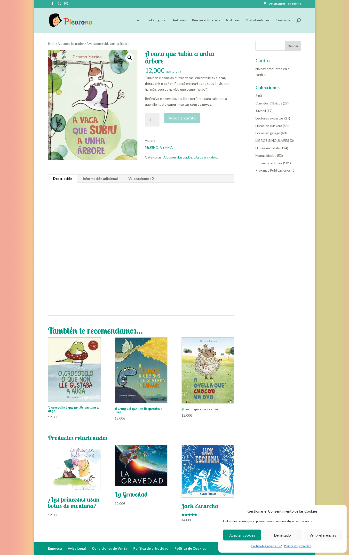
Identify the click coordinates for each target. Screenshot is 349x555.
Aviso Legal (77, 548)
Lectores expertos (269, 118)
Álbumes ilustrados (71, 44)
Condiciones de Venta (109, 548)
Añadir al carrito (182, 118)
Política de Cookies (190, 548)
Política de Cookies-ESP (266, 546)
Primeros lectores (268, 163)
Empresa (55, 548)
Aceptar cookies (242, 535)
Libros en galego (206, 157)
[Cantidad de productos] (152, 120)
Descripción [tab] (62, 178)
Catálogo (154, 20)
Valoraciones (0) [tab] (141, 178)
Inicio (136, 20)
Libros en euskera (268, 126)
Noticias (233, 20)
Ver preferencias (322, 535)
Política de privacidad (297, 546)
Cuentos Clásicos (268, 103)
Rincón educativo (206, 20)
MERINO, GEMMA (159, 147)
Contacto (283, 20)
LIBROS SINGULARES (272, 140)
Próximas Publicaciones (273, 170)
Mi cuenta (294, 3)
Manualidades (265, 155)
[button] (129, 57)
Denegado (282, 535)
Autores (179, 20)
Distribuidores (258, 20)
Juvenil (260, 111)
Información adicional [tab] (100, 178)
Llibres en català (267, 148)
